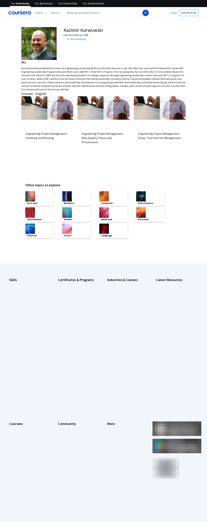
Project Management (20, 326)
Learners (62, 365)
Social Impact (16, 434)
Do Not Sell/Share (116, 424)
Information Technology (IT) (121, 326)
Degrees (13, 408)
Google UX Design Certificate (73, 308)
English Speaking (18, 305)
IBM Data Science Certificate (73, 319)
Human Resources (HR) (119, 320)
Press (110, 365)
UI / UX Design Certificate (71, 338)
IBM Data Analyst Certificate (72, 313)
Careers (13, 381)
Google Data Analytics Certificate (75, 289)
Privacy (111, 381)
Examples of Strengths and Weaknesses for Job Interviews (173, 290)
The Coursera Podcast (70, 387)
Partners (62, 371)
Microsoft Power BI (19, 320)
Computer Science (117, 289)
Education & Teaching (118, 299)
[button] (55, 13)
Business (112, 283)
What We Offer (16, 371)
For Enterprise (16, 413)
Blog (60, 381)
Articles (111, 402)
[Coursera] (19, 13)
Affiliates (111, 413)
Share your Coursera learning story (27, 445)
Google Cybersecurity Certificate (75, 283)
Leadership (15, 376)
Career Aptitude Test (167, 283)
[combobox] (103, 13)
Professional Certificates (22, 397)
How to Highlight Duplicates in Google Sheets (171, 310)
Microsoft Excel (17, 315)
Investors (112, 371)
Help (109, 387)
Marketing (112, 331)
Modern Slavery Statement (121, 418)
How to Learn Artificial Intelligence (174, 317)
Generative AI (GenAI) (20, 310)
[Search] (145, 13)
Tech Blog (63, 392)
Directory (112, 408)
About (12, 365)
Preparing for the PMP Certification (174, 327)
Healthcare (113, 315)
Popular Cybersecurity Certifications (175, 322)
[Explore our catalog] (41, 13)
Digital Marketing (18, 299)
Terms (110, 376)
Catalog (13, 387)
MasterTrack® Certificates (23, 402)
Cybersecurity (16, 289)
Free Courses (16, 440)
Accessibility (114, 392)
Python (13, 331)
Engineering (113, 305)
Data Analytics (16, 294)
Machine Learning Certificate (73, 324)
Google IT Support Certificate (73, 294)
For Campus (15, 424)
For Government (17, 418)
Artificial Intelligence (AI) (22, 283)
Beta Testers (65, 376)
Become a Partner (18, 429)
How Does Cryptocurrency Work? (173, 303)
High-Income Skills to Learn (170, 297)
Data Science (114, 294)
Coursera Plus (16, 392)
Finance (111, 310)
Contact (111, 397)
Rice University (78, 39)
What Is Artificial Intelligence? (171, 342)
